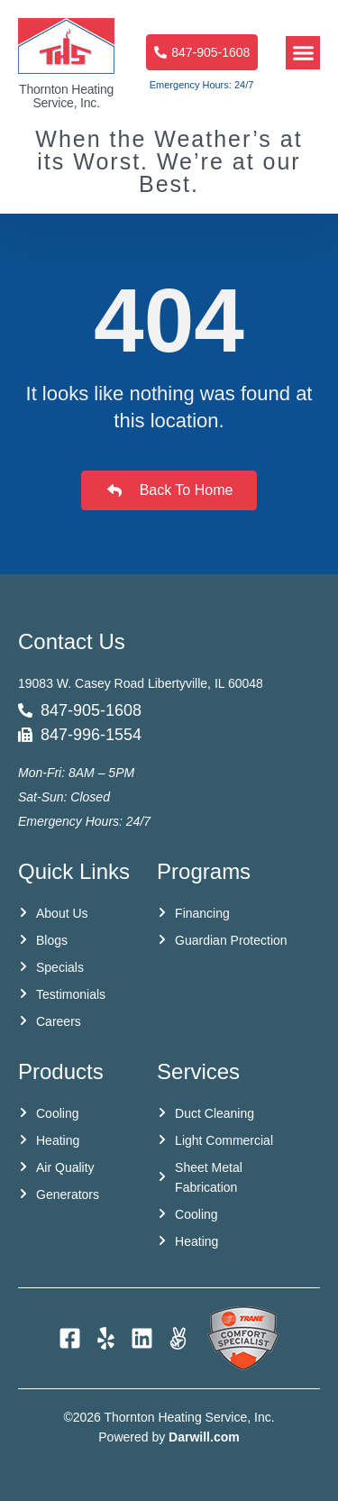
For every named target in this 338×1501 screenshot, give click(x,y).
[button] (303, 53)
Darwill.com (204, 1437)
